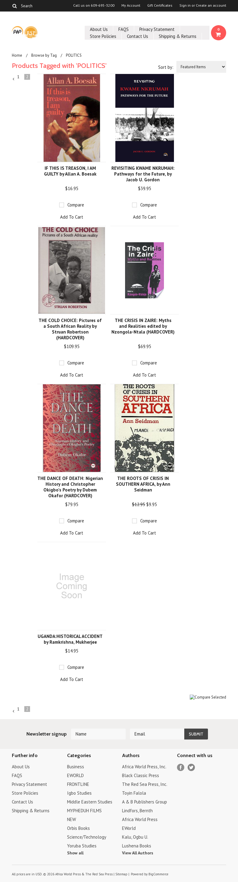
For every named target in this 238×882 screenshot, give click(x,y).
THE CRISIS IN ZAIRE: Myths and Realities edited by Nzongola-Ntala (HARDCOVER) (143, 326)
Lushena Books (136, 846)
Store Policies (103, 36)
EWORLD (75, 775)
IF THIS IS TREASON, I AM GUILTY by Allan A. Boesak (70, 171)
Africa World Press (140, 819)
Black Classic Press (140, 775)
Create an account (211, 5)
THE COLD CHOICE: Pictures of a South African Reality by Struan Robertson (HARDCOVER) (70, 328)
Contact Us (137, 36)
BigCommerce (158, 874)
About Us (99, 29)
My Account (130, 5)
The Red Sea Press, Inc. (144, 784)
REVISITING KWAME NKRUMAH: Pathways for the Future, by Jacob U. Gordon (143, 174)
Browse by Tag (44, 55)
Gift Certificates (159, 5)
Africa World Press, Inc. (144, 767)
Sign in (185, 5)
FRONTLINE (78, 784)
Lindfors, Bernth (137, 810)
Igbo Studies (79, 793)
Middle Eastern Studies (89, 802)
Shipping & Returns (177, 36)
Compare (75, 205)
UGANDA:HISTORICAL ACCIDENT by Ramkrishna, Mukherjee (70, 639)
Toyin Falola (134, 793)
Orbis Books (78, 828)
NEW (71, 819)
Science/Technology (86, 837)
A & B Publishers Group (144, 802)
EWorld (129, 828)
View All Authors (137, 853)
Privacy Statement (157, 29)
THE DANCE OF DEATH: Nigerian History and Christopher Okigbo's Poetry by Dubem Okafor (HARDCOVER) (70, 486)
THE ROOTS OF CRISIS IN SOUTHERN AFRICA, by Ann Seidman (143, 484)
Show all (75, 853)
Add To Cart (71, 217)
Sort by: (165, 67)
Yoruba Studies (82, 846)
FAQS (123, 29)
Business (75, 767)
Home (17, 55)
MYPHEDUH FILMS (84, 810)
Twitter (191, 767)
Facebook (181, 767)
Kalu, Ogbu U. (135, 837)
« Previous (13, 79)
